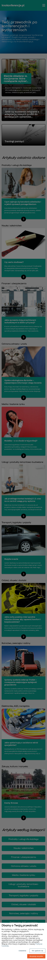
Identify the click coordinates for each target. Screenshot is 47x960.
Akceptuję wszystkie (36, 956)
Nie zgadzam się (37, 951)
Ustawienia (22, 951)
